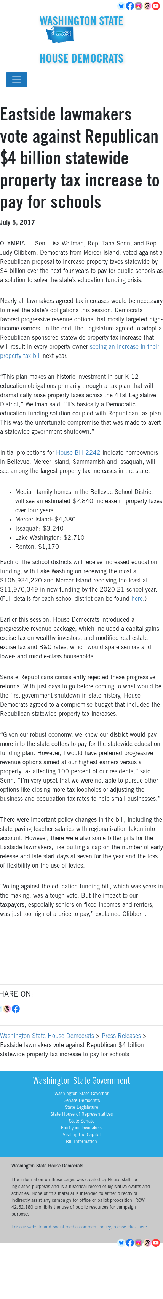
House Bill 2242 (78, 453)
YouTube (156, 6)
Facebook (130, 6)
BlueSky (121, 6)
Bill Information (81, 1142)
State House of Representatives (81, 1114)
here (137, 599)
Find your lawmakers (81, 1128)
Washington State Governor (81, 1094)
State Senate (81, 1121)
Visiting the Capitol (82, 1135)
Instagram (139, 6)
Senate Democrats (82, 1101)
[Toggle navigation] (16, 79)
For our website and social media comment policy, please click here (79, 1227)
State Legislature (81, 1107)
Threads (148, 6)
